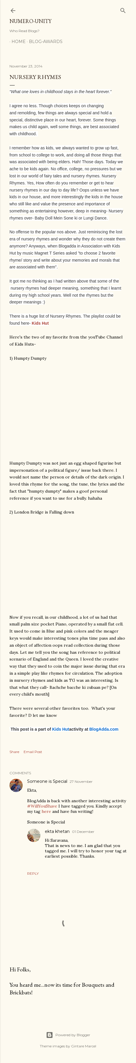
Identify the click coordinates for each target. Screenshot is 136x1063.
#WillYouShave (42, 806)
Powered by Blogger (68, 1035)
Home (16, 41)
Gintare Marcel (83, 1046)
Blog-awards (43, 41)
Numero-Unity (30, 21)
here (46, 811)
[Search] (123, 9)
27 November (81, 781)
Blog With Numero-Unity (95, 41)
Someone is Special (47, 781)
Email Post (33, 752)
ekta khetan (57, 831)
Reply (33, 873)
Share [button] (14, 752)
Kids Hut (40, 323)
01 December (83, 831)
